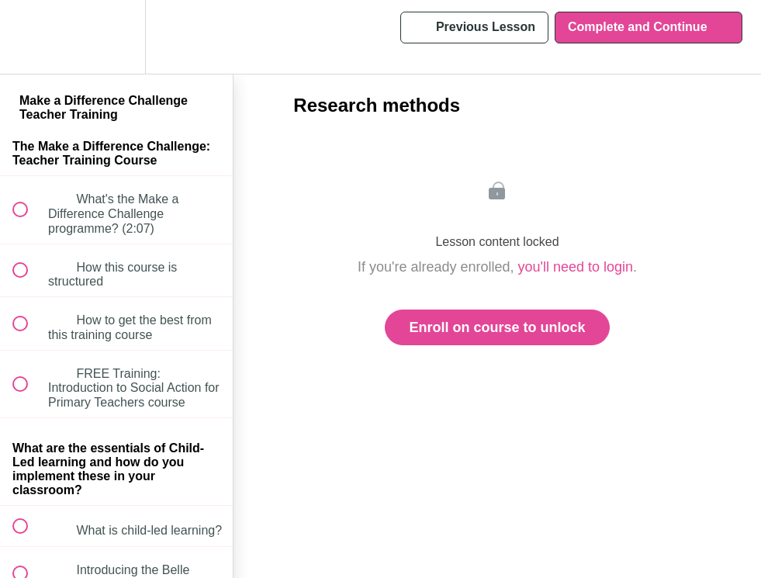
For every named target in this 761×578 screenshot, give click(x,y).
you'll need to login (576, 267)
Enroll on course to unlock (497, 327)
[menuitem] (116, 37)
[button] (28, 37)
